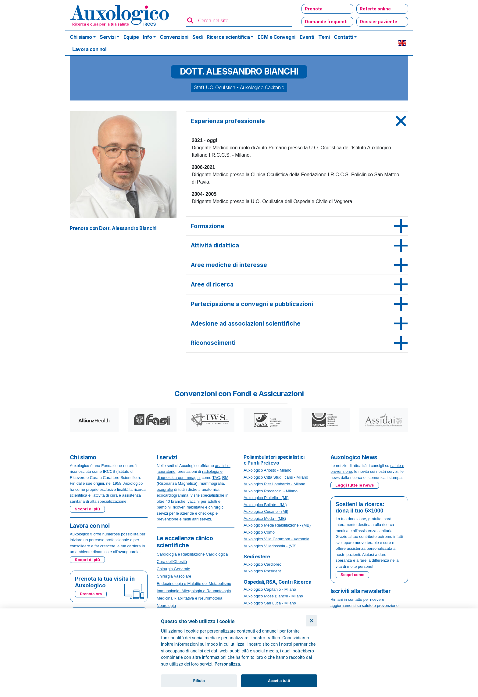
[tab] (297, 121)
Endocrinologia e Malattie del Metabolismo (194, 583)
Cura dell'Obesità (172, 561)
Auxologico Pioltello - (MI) (266, 497)
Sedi (197, 37)
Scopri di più (87, 508)
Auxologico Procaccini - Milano (271, 491)
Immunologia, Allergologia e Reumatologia (194, 591)
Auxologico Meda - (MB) (265, 518)
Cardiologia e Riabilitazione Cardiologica (192, 554)
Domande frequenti (326, 21)
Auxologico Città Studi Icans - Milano (276, 477)
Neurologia (166, 605)
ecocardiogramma (172, 495)
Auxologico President (262, 571)
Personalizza (227, 664)
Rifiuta (199, 680)
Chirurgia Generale (173, 569)
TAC (216, 477)
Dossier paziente (378, 21)
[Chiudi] (311, 620)
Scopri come (352, 574)
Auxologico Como (259, 532)
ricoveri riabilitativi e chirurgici (198, 507)
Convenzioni (174, 37)
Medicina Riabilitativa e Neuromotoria (189, 598)
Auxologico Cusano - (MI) (266, 511)
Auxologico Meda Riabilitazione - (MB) (277, 525)
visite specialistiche (207, 495)
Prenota (314, 8)
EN (402, 43)
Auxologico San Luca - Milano (270, 603)
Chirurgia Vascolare (174, 576)
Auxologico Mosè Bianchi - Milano (273, 596)
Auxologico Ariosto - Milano (267, 470)
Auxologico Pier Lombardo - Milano (274, 484)
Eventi (307, 37)
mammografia (212, 483)
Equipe (131, 37)
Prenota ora (91, 594)
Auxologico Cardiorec (262, 564)
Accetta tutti (279, 680)
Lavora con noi (89, 49)
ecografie (165, 489)
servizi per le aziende (175, 513)
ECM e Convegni (276, 37)
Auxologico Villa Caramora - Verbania (276, 539)
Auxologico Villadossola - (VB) (270, 546)
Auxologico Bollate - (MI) (265, 504)
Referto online (375, 8)
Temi (324, 37)
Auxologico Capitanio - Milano (270, 589)
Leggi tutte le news (354, 485)
